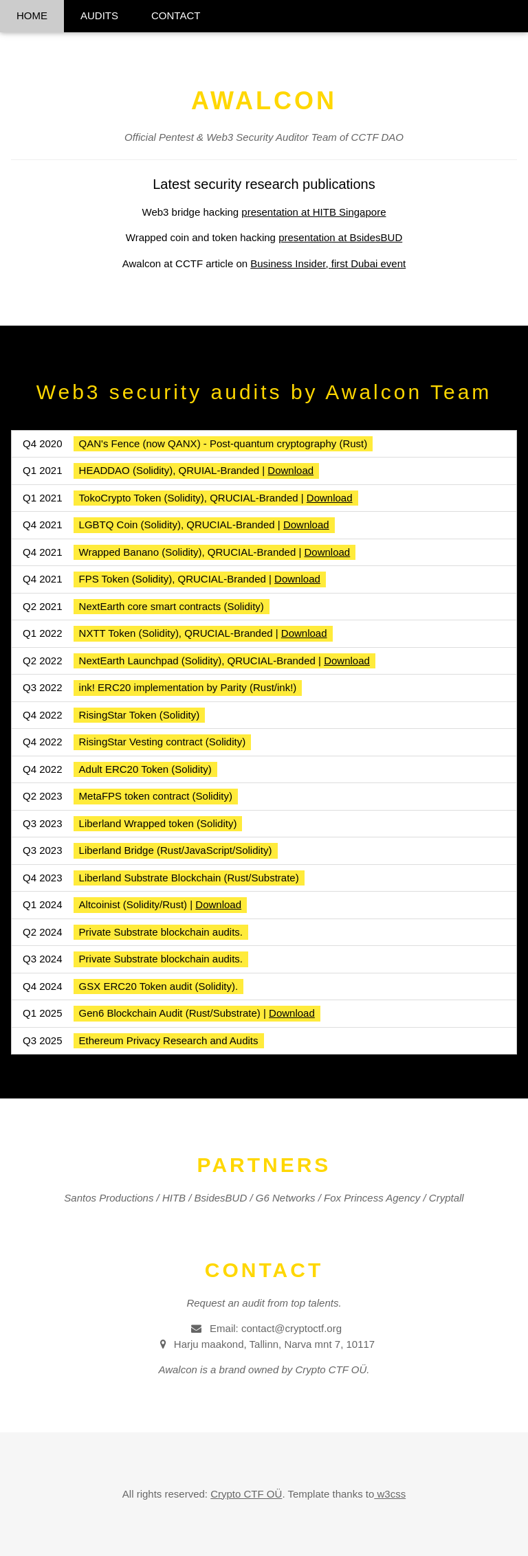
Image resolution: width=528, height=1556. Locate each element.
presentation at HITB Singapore (313, 212)
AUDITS (99, 15)
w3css (390, 1494)
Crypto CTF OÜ (246, 1494)
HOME (31, 15)
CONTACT (175, 15)
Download (290, 470)
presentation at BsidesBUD (340, 237)
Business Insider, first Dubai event (328, 263)
